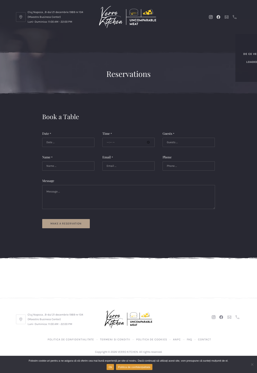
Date (46, 133)
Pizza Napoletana (191, 38)
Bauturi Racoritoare (178, 46)
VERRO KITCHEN (128, 352)
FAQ (189, 339)
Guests (168, 133)
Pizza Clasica (222, 38)
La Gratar (145, 38)
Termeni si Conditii (115, 339)
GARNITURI (133, 46)
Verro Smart (92, 38)
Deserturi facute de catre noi (95, 46)
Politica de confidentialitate (71, 339)
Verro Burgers (120, 38)
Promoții (70, 38)
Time (107, 133)
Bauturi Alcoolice (215, 46)
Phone (167, 157)
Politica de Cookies (151, 339)
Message (48, 181)
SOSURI (150, 46)
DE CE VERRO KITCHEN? (41, 38)
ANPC (177, 339)
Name (47, 157)
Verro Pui (165, 38)
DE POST (59, 46)
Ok (110, 367)
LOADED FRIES (37, 46)
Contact (204, 339)
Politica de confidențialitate (134, 367)
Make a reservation (66, 223)
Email (107, 157)
